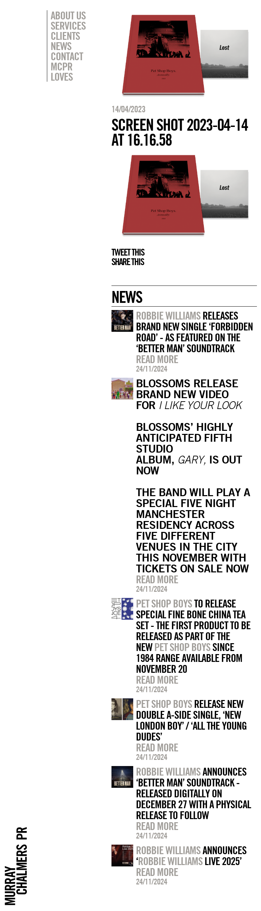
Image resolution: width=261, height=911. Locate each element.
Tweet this (127, 252)
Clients (65, 36)
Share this (127, 261)
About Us (68, 15)
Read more (157, 359)
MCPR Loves (62, 71)
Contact (67, 56)
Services (68, 25)
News (61, 46)
